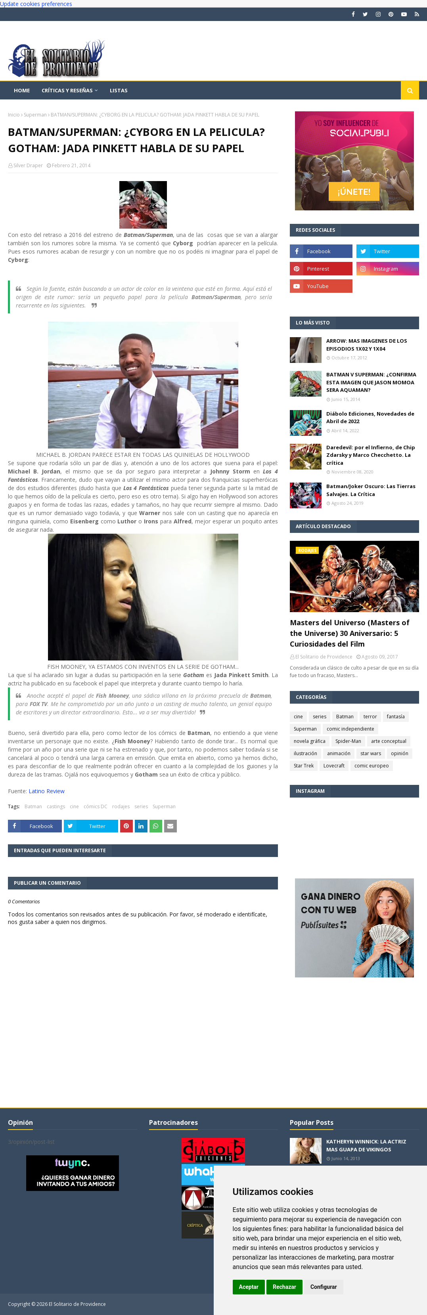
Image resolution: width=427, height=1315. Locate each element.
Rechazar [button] (284, 1287)
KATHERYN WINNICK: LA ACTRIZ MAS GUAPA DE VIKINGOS (366, 1145)
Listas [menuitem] (119, 90)
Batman (33, 806)
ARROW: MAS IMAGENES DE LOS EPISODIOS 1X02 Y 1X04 (366, 344)
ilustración (305, 753)
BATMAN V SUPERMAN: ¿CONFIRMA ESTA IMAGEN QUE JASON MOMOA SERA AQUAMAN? (371, 382)
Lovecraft (334, 765)
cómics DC (95, 806)
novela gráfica (310, 741)
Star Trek (304, 765)
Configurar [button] (323, 1287)
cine (74, 806)
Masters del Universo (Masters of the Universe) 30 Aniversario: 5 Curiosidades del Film (350, 633)
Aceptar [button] (249, 1287)
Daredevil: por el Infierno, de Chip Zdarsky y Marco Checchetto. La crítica (370, 455)
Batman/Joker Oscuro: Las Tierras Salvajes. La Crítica (371, 490)
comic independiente (350, 728)
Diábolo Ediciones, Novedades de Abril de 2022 (370, 417)
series (141, 806)
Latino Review (47, 791)
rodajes (121, 806)
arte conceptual (388, 741)
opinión (399, 753)
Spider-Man (348, 741)
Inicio (14, 114)
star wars (370, 753)
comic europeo (371, 765)
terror (370, 716)
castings (56, 806)
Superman (35, 114)
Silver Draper (28, 165)
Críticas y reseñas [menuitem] (67, 90)
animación (338, 753)
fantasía (396, 716)
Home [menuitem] (22, 90)
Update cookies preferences (36, 4)
